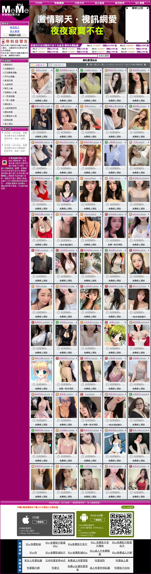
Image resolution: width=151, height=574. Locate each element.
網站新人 (8, 104)
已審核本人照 (10, 116)
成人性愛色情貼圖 (100, 568)
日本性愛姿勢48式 (55, 560)
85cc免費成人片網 (122, 552)
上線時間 (8, 84)
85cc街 (33, 552)
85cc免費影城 (33, 544)
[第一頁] (93, 64)
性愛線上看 (122, 560)
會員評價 (8, 80)
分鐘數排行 (9, 68)
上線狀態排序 (10, 108)
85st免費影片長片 (78, 544)
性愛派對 (100, 560)
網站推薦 (8, 112)
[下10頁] (131, 64)
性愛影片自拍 (122, 568)
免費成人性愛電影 (78, 560)
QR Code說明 (127, 507)
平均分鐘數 (9, 76)
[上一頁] (100, 64)
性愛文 (55, 568)
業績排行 (8, 64)
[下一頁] (124, 64)
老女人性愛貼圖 (33, 560)
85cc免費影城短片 (56, 552)
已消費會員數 (10, 72)
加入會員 (14, 31)
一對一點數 (9, 100)
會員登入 (14, 27)
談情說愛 (8, 120)
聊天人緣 (8, 88)
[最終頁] (139, 64)
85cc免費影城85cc (78, 552)
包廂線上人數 (10, 92)
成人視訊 (8, 124)
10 (119, 64)
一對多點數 (9, 96)
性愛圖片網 (33, 568)
